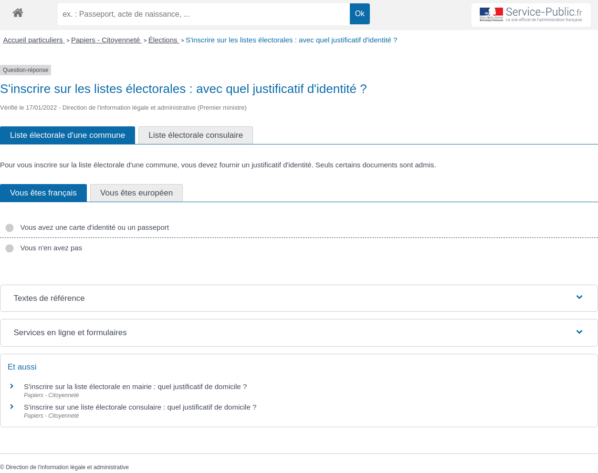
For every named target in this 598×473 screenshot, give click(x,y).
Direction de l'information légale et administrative (67, 467)
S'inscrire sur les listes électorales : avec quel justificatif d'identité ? (291, 40)
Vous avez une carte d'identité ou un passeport (87, 227)
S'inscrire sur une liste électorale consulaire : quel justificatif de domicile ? (140, 407)
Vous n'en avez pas (43, 248)
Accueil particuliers (34, 40)
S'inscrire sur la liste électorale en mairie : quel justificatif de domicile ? (135, 386)
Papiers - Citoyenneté (106, 40)
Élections (163, 40)
